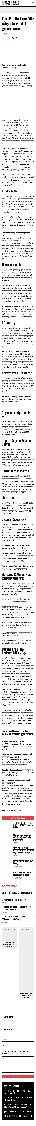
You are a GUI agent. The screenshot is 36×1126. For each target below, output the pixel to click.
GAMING (4, 896)
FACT (15, 830)
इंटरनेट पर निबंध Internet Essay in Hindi (23, 862)
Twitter (23, 615)
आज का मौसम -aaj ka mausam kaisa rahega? (26, 995)
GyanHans (15, 38)
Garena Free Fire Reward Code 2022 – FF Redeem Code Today (18, 918)
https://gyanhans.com (9, 1020)
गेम (3, 566)
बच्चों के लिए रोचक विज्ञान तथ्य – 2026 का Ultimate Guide (23, 825)
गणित (15, 843)
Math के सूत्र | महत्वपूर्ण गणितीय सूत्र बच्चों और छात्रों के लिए (22, 837)
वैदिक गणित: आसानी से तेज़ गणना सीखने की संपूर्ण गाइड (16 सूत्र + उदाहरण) (23, 850)
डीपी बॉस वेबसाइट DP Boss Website (17, 892)
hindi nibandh (18, 866)
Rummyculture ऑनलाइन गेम (14, 899)
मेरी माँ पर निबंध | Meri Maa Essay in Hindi (22, 873)
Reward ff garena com (14, 810)
